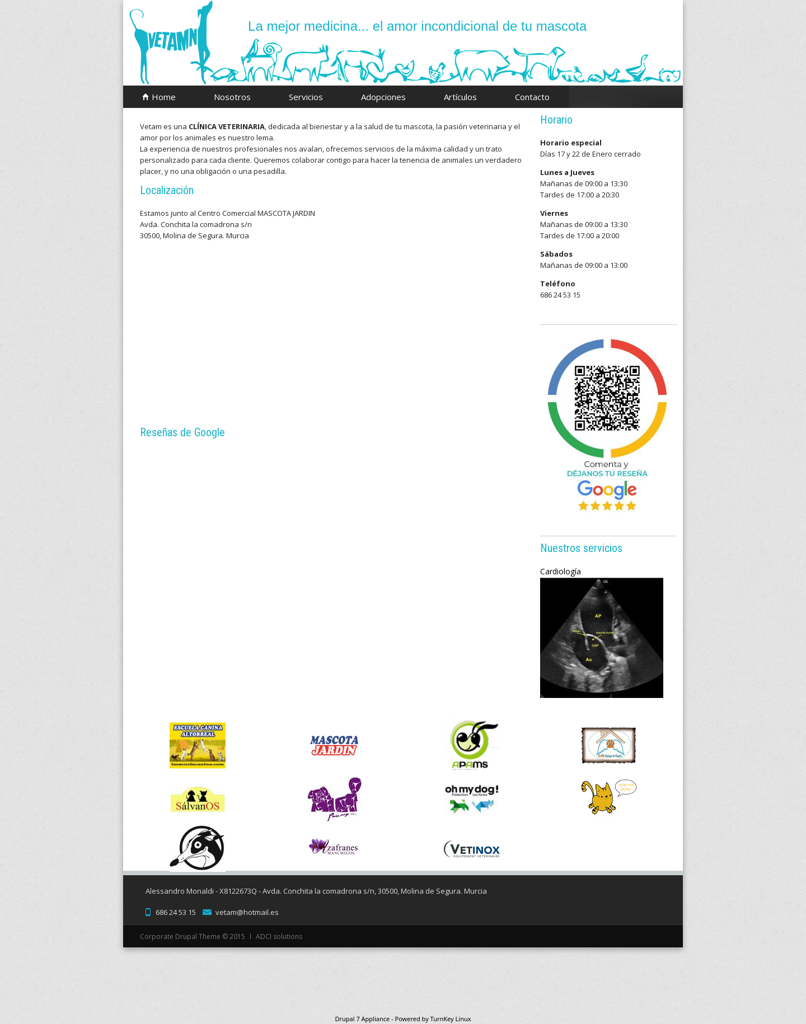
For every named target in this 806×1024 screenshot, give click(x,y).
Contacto (532, 96)
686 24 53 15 (176, 912)
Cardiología (562, 571)
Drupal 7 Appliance (362, 1018)
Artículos (460, 96)
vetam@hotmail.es (247, 912)
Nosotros (232, 96)
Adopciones (383, 96)
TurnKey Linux (450, 1018)
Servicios (306, 96)
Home (164, 96)
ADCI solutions (279, 936)
